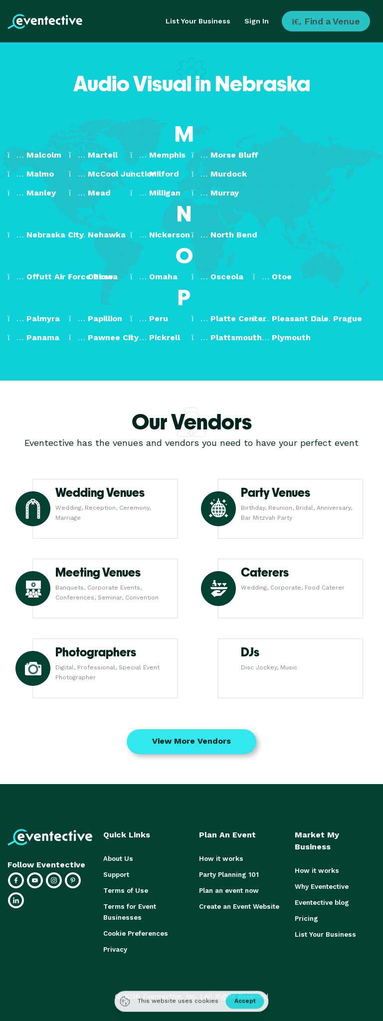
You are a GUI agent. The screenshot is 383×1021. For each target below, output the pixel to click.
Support (116, 874)
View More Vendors (191, 741)
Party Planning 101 (228, 874)
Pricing (306, 918)
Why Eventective (322, 886)
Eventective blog (322, 902)
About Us (117, 858)
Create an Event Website (239, 906)
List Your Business (198, 21)
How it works (220, 858)
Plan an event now (228, 890)
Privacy (115, 949)
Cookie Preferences (135, 933)
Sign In (256, 21)
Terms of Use (125, 890)
